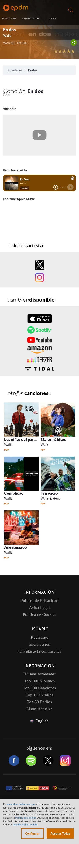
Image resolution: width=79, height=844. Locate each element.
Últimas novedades (39, 674)
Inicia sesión (71, 19)
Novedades (14, 70)
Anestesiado (15, 547)
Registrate (39, 637)
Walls (7, 35)
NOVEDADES (9, 18)
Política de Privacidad (39, 600)
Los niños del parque (22, 439)
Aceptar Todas (60, 833)
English (41, 721)
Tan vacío (49, 493)
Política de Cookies (39, 614)
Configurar (32, 833)
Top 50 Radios (39, 702)
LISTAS (53, 18)
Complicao (14, 493)
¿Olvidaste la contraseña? (39, 651)
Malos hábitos (53, 439)
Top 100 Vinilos (39, 695)
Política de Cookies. (25, 817)
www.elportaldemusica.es (21, 804)
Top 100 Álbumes (39, 681)
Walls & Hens (50, 498)
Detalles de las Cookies (25, 824)
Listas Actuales (39, 709)
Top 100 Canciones (39, 688)
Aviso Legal (39, 607)
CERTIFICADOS (30, 18)
